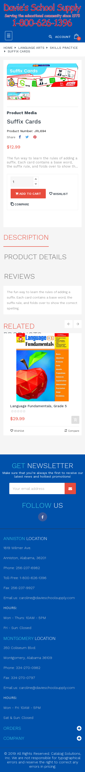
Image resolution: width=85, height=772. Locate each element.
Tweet (27, 137)
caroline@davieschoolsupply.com (47, 598)
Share (20, 137)
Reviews (19, 276)
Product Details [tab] (35, 256)
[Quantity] (22, 182)
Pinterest (34, 137)
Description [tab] (26, 237)
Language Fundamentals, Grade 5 (38, 406)
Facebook (42, 517)
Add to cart (28, 193)
